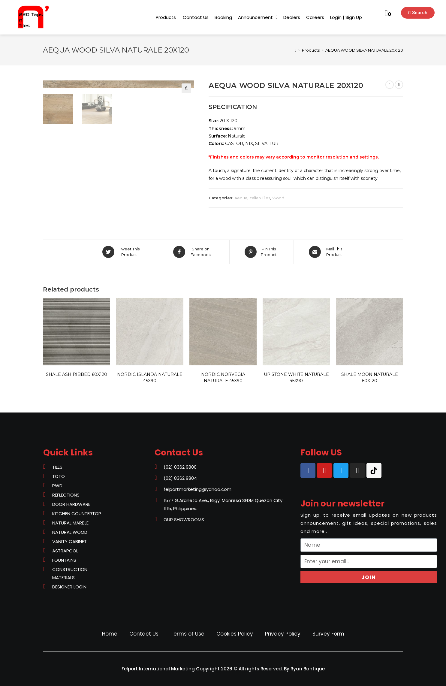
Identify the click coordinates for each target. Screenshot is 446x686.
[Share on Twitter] (122, 252)
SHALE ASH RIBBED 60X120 (76, 374)
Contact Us (143, 633)
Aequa (240, 197)
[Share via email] (327, 252)
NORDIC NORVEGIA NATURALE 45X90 (223, 377)
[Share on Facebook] (193, 252)
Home (109, 633)
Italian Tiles (259, 197)
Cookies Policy (234, 633)
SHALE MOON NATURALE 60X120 (369, 377)
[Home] (295, 50)
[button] (165, 17)
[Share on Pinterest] (262, 252)
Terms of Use (187, 633)
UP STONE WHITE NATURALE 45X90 (296, 377)
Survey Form (328, 633)
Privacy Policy (282, 633)
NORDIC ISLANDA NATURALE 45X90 (149, 377)
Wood (278, 197)
